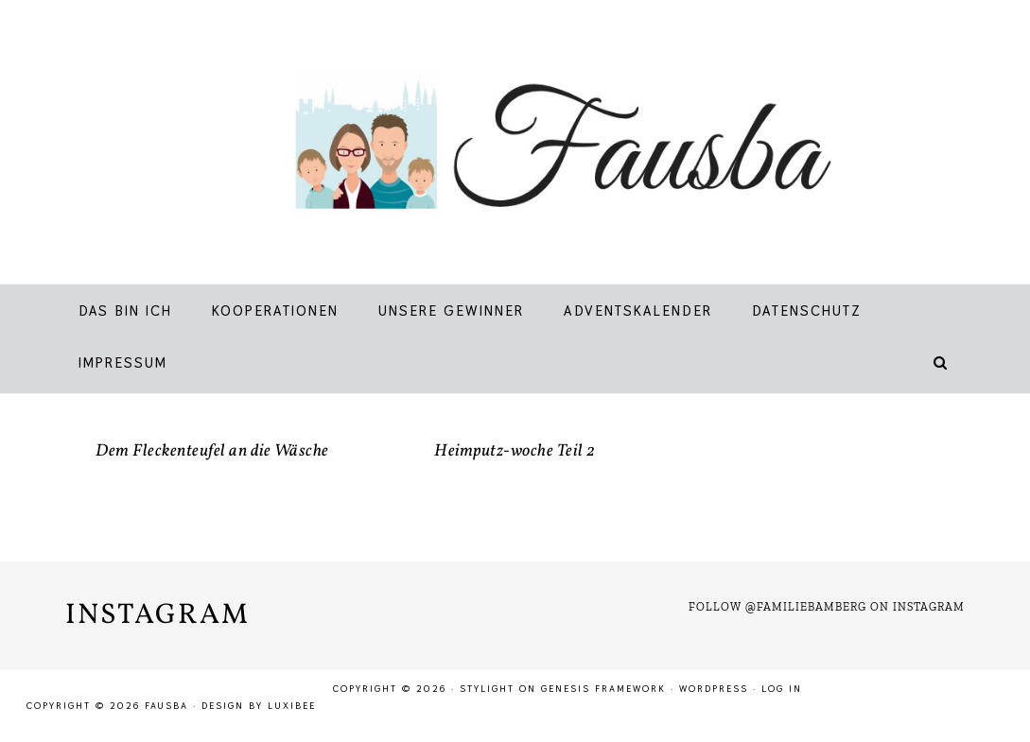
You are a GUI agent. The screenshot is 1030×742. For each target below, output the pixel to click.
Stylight (487, 688)
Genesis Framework (603, 688)
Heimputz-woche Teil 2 (515, 451)
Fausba (538, 146)
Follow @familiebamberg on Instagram (827, 606)
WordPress (713, 688)
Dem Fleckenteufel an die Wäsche (212, 451)
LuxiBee (292, 705)
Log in (781, 688)
